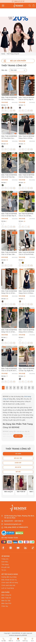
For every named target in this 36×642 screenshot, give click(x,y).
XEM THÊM (18, 436)
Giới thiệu (4, 562)
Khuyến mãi (5, 567)
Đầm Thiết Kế (6, 598)
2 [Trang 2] (6, 387)
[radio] (2, 108)
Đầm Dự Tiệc (5, 600)
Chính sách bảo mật (8, 585)
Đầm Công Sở (6, 595)
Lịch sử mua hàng (7, 588)
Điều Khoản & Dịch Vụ (9, 580)
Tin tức (3, 570)
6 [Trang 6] (21, 387)
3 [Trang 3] (10, 387)
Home (3, 54)
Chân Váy (4, 606)
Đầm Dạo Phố (6, 603)
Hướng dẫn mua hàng (8, 577)
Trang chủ (4, 559)
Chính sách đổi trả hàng (9, 582)
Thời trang (4, 564)
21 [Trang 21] (29, 387)
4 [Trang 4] (14, 387)
